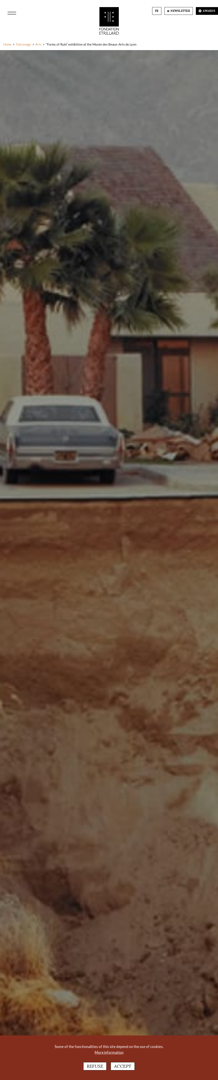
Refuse (95, 1066)
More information (109, 1053)
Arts (38, 44)
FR (157, 11)
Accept (122, 1066)
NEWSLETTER (178, 11)
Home (7, 44)
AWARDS (207, 11)
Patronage (23, 44)
